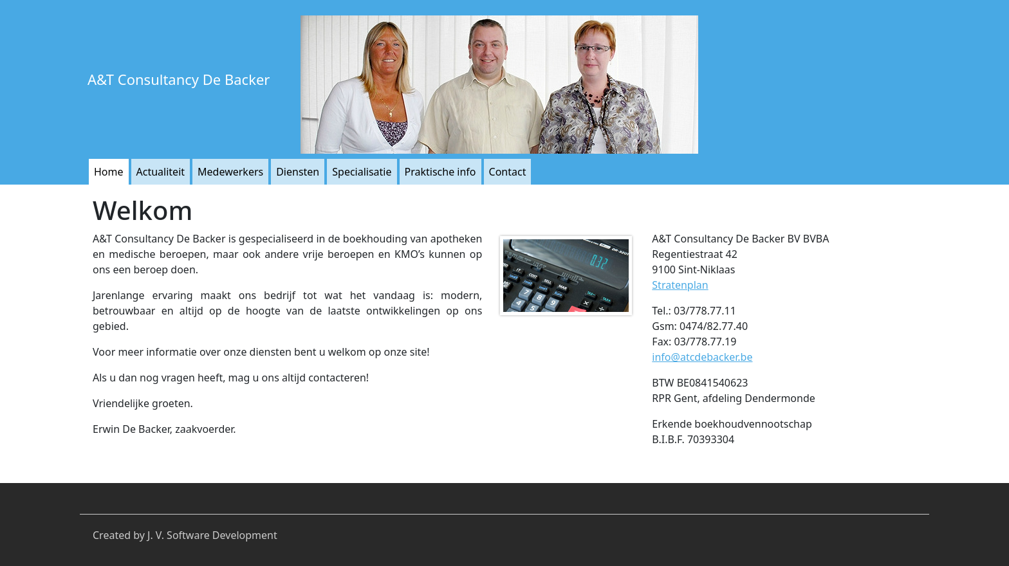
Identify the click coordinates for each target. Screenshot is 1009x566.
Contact (507, 172)
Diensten (297, 172)
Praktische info (440, 172)
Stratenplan (680, 285)
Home (109, 172)
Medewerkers (230, 172)
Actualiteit (160, 172)
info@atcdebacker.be (702, 357)
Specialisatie (361, 172)
